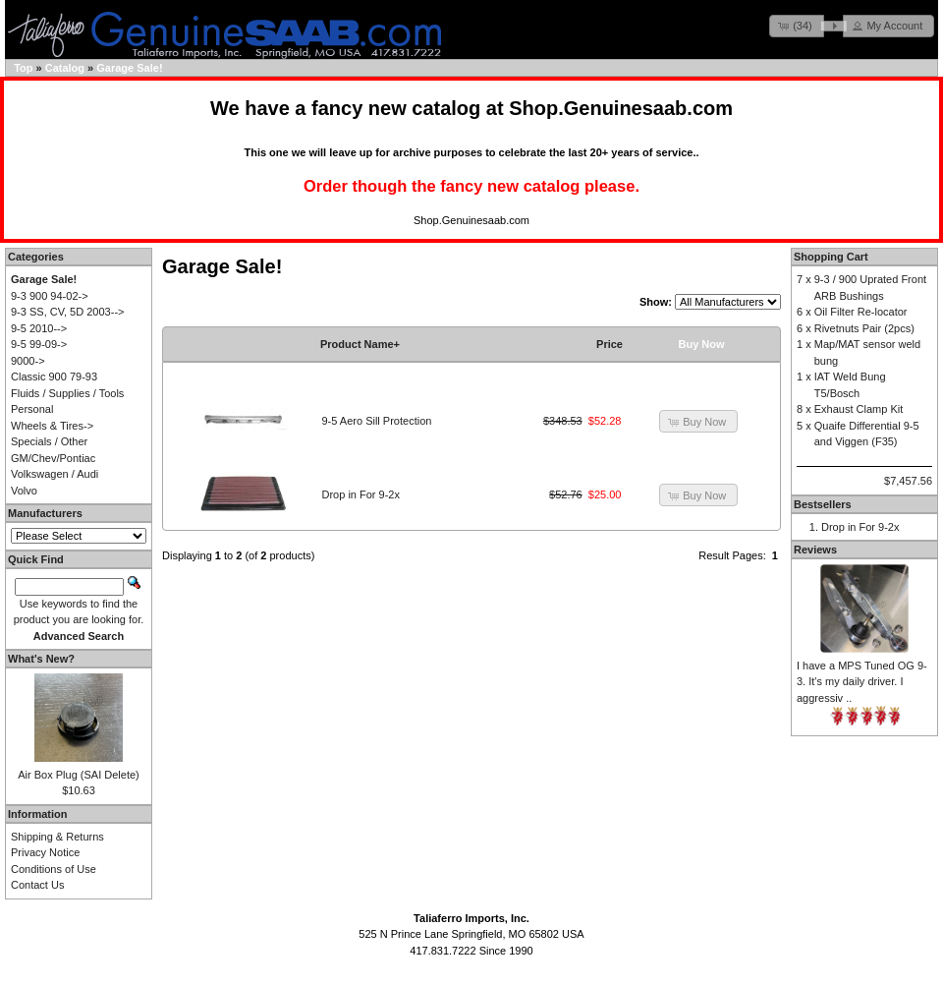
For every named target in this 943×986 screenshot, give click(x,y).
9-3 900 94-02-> (49, 296)
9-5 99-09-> (39, 344)
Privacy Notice (45, 852)
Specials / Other (49, 441)
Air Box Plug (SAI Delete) (78, 775)
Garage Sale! (129, 68)
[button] (796, 26)
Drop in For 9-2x (361, 494)
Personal (32, 409)
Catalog (64, 68)
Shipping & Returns (57, 836)
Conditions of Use (53, 869)
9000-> (28, 361)
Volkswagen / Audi (54, 474)
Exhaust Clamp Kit (858, 409)
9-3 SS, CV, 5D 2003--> (67, 312)
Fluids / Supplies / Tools (67, 393)
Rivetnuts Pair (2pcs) (864, 328)
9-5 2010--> (39, 328)
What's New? (41, 659)
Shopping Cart (831, 256)
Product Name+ (360, 344)
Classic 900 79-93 (54, 376)
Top (23, 68)
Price (609, 344)
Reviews (815, 549)
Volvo (24, 490)
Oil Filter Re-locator (861, 312)
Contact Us (37, 885)
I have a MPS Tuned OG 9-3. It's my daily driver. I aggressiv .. (862, 682)
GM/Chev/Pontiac (53, 458)
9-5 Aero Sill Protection (377, 421)
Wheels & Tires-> (52, 426)
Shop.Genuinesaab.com (621, 108)
